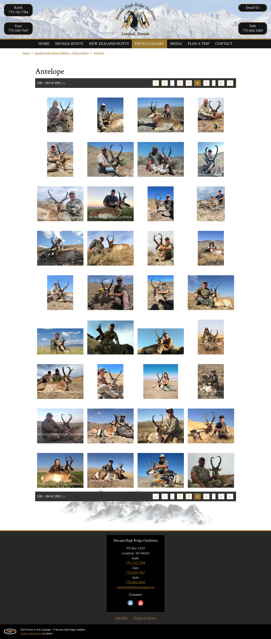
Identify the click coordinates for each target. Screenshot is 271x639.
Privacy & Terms (144, 618)
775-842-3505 (135, 582)
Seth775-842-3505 (253, 28)
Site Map (121, 618)
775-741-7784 (135, 563)
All (63, 83)
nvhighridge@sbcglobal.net (135, 587)
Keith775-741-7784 (18, 10)
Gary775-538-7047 (18, 28)
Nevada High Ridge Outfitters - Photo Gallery (62, 53)
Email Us (253, 7)
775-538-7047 (135, 572)
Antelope (99, 53)
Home (26, 53)
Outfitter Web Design (31, 633)
